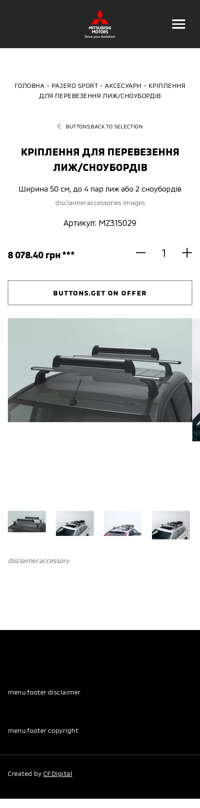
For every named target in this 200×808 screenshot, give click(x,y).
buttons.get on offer (100, 292)
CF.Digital (57, 773)
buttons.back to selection (100, 126)
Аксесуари (123, 85)
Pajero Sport (75, 85)
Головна (29, 85)
